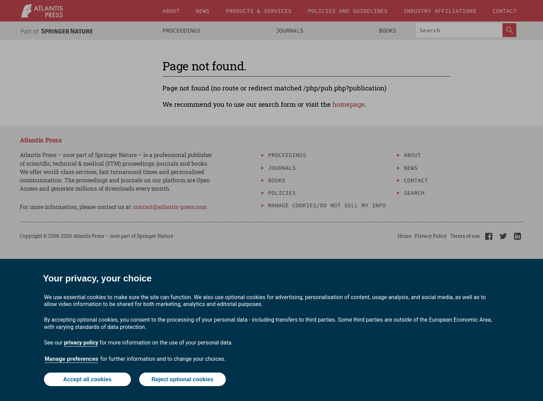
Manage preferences (71, 359)
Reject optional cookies (182, 379)
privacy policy (81, 342)
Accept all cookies (87, 379)
